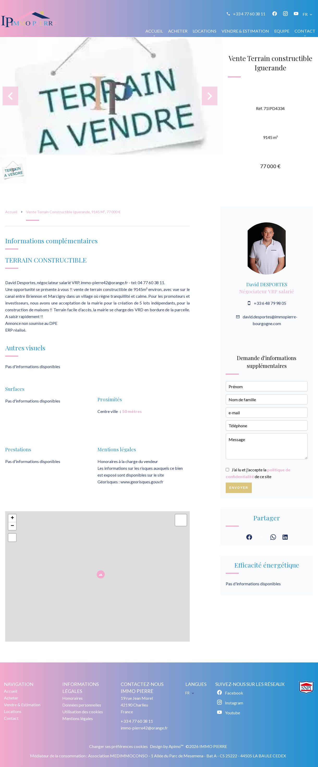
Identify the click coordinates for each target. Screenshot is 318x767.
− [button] (12, 526)
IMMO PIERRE (137, 691)
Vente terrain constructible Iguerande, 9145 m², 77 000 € (73, 212)
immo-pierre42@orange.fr (144, 727)
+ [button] (12, 518)
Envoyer (238, 488)
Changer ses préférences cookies (118, 746)
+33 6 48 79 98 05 (270, 303)
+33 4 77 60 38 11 (249, 13)
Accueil (11, 212)
